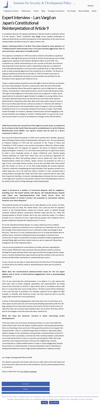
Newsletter (25, 384)
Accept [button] (44, 402)
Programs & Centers (11, 11)
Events (36, 11)
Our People (71, 11)
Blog (43, 11)
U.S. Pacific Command (28, 371)
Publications (26, 11)
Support (25, 389)
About (94, 11)
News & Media (84, 11)
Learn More (54, 402)
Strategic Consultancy (56, 11)
